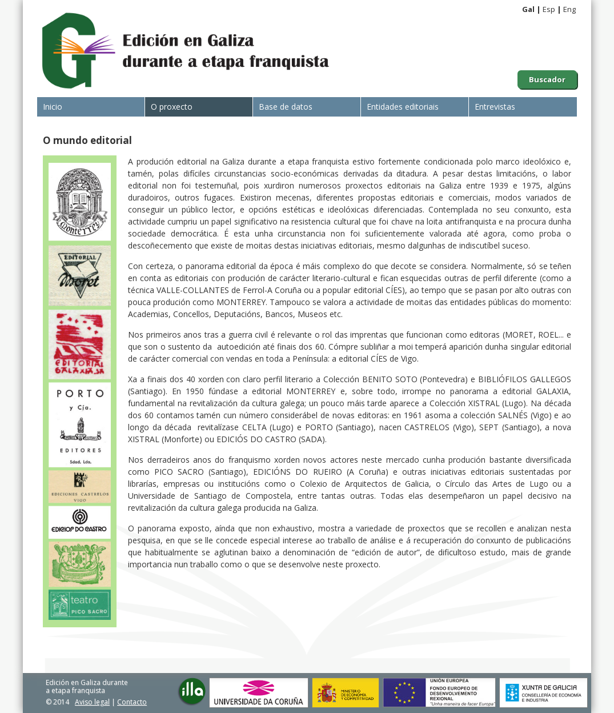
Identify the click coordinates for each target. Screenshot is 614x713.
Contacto (132, 702)
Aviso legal (92, 702)
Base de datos (285, 106)
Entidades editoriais (403, 106)
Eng (569, 9)
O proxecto (171, 106)
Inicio (52, 106)
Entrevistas (495, 106)
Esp (549, 9)
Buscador (547, 79)
